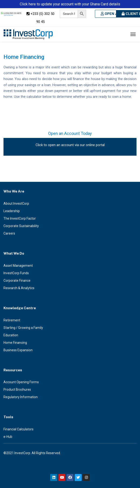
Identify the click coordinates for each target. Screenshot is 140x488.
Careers (9, 233)
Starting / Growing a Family (23, 328)
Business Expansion (18, 350)
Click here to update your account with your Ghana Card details (70, 4)
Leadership (11, 211)
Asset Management (18, 265)
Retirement (11, 320)
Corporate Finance (16, 280)
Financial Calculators (18, 429)
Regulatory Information (20, 397)
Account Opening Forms (21, 382)
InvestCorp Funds (16, 273)
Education (10, 335)
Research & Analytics (18, 288)
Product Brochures (17, 389)
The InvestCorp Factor (19, 218)
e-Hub (7, 437)
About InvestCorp (16, 203)
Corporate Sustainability (21, 226)
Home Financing (15, 342)
